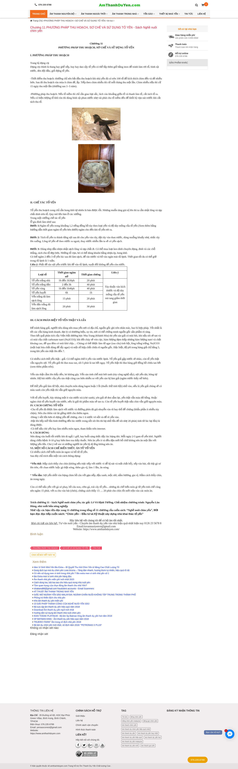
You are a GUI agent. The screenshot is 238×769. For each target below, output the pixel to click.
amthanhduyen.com (59, 766)
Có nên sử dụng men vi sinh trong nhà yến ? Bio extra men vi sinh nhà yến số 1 (71, 573)
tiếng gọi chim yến (150, 721)
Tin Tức (188, 14)
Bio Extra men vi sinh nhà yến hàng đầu (52, 576)
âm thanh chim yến (129, 725)
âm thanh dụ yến (128, 733)
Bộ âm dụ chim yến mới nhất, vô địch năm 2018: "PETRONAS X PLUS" (68, 625)
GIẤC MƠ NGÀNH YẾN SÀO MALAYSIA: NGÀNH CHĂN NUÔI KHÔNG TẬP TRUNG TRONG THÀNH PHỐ (85, 594)
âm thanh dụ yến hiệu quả (132, 737)
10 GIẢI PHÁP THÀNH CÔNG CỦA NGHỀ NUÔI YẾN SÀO (61, 604)
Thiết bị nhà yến (169, 14)
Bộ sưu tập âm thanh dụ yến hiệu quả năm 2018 (57, 607)
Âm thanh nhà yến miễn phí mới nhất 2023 (54, 579)
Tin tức (124, 717)
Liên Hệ (201, 14)
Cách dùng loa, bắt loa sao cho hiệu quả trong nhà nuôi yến (62, 582)
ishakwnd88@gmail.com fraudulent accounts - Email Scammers (64, 588)
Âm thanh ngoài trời (94, 14)
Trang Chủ (38, 14)
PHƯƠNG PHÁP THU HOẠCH (45, 548)
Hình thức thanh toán (86, 729)
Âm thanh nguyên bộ (63, 14)
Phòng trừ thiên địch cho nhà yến (49, 597)
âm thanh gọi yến (148, 745)
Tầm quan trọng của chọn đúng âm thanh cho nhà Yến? (60, 585)
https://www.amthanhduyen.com (45, 733)
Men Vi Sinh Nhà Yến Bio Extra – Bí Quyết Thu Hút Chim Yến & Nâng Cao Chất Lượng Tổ (76, 567)
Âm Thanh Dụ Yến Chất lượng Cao (95, 766)
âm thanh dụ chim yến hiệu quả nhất (136, 729)
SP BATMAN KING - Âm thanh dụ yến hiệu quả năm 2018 (61, 619)
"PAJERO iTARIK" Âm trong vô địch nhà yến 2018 (57, 622)
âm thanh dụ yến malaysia (132, 741)
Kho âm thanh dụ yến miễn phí (48, 600)
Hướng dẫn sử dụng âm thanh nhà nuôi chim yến (57, 613)
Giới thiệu (80, 716)
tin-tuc (96, 548)
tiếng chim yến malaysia (131, 721)
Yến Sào (149, 14)
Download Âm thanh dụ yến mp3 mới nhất (54, 610)
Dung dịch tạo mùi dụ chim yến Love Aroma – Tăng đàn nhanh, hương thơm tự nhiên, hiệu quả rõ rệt (81, 570)
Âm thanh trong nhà (125, 14)
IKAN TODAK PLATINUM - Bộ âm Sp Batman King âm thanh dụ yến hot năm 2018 (73, 616)
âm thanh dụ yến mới (130, 745)
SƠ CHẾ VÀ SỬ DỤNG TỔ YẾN (75, 548)
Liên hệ (79, 720)
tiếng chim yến (136, 717)
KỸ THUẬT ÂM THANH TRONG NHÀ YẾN (54, 591)
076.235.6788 (198, 760)
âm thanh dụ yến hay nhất (148, 733)
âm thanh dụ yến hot (153, 737)
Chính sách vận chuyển (87, 725)
